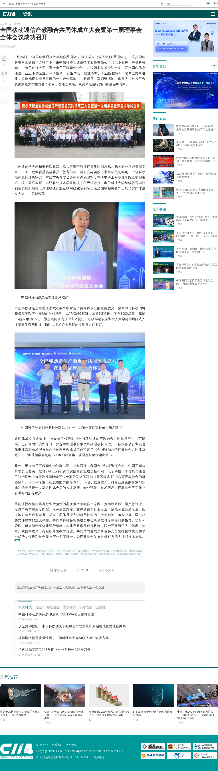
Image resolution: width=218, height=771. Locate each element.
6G (79, 313)
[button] (211, 65)
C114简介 (42, 744)
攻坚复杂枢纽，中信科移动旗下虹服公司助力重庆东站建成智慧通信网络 (72, 626)
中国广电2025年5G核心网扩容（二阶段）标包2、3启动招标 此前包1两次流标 (196, 715)
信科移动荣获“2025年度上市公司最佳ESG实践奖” (55, 649)
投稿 (208, 3)
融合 (62, 57)
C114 (2, 3)
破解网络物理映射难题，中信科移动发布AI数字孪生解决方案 (63, 638)
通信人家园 (14, 3)
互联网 (68, 188)
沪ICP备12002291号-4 (109, 751)
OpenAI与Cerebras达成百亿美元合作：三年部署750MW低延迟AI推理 (64, 715)
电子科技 (32, 68)
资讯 (27, 14)
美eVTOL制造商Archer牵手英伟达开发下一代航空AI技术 (20, 713)
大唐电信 (73, 166)
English (27, 3)
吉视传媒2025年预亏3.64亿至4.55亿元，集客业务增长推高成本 (109, 713)
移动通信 (46, 57)
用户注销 (99, 757)
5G (101, 313)
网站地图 (71, 744)
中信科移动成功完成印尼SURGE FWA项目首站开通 (56, 614)
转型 (42, 313)
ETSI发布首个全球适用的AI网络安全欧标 (152, 713)
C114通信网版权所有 (48, 757)
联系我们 (57, 744)
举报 (215, 3)
